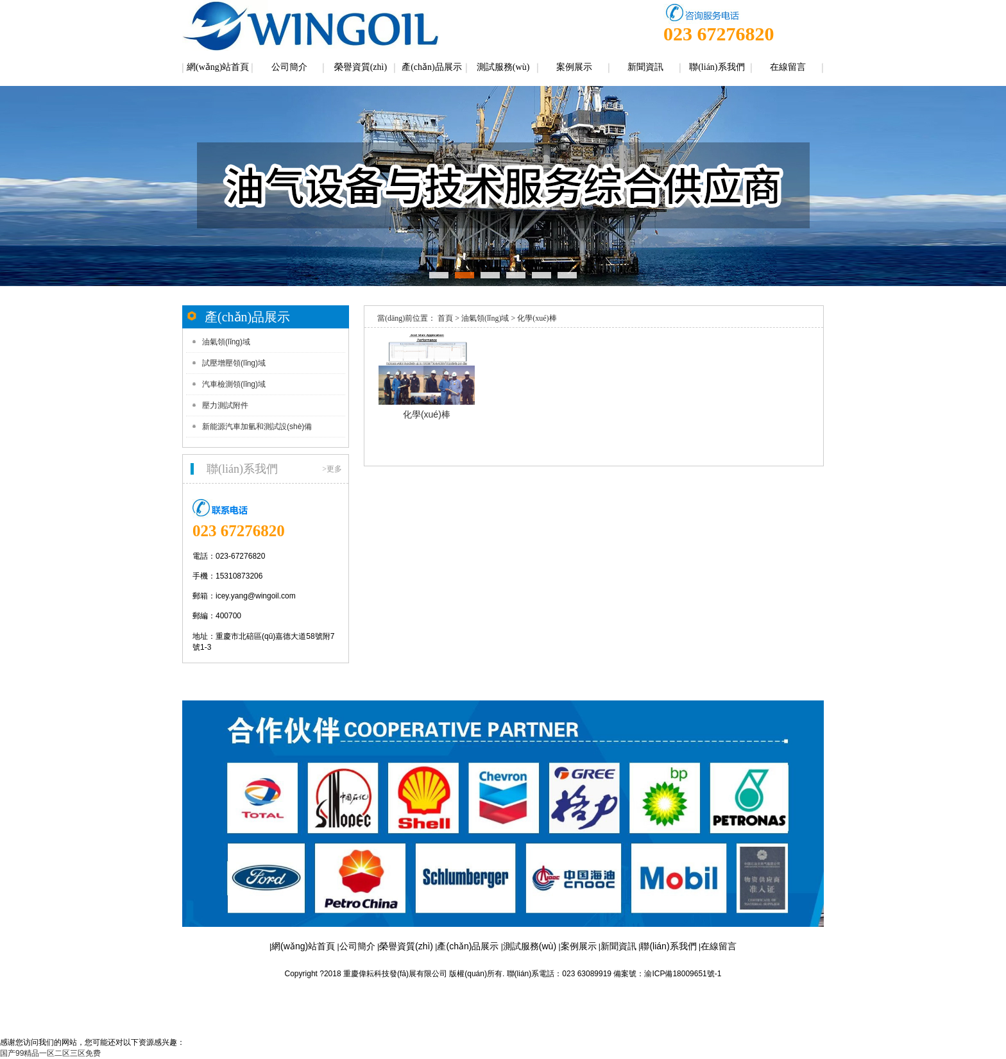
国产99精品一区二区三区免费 (50, 1053)
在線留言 (788, 67)
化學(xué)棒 (536, 318)
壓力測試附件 (225, 405)
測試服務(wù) (503, 67)
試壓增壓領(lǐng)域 (234, 363)
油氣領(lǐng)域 (226, 341)
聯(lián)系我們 (716, 67)
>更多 (332, 468)
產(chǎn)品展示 (432, 67)
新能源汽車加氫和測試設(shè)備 (257, 426)
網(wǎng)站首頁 (218, 67)
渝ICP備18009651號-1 (682, 973)
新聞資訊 (645, 67)
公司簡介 (289, 67)
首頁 (445, 318)
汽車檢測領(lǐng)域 (234, 384)
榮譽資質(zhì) (360, 67)
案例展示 (574, 67)
